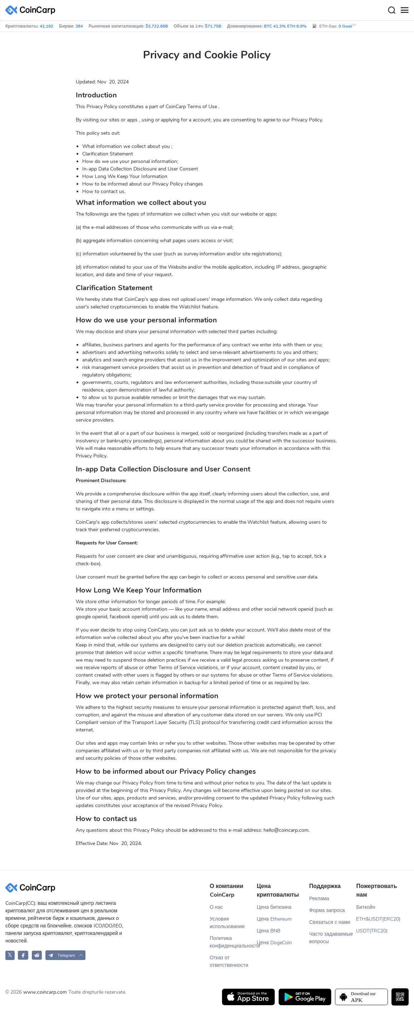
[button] (65, 955)
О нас (216, 907)
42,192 (46, 26)
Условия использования (227, 923)
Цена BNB (268, 930)
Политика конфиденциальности (233, 942)
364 (79, 26)
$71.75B (213, 26)
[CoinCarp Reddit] (37, 955)
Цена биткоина (274, 907)
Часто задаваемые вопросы (331, 938)
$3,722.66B (157, 26)
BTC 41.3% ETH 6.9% (285, 26)
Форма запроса (327, 910)
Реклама (319, 898)
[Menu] (404, 10)
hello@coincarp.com (286, 830)
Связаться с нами (329, 922)
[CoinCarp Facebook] (23, 955)
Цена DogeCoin (274, 942)
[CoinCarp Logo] (32, 10)
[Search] (391, 10)
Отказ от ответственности (229, 961)
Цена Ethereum (274, 919)
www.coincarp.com (45, 992)
